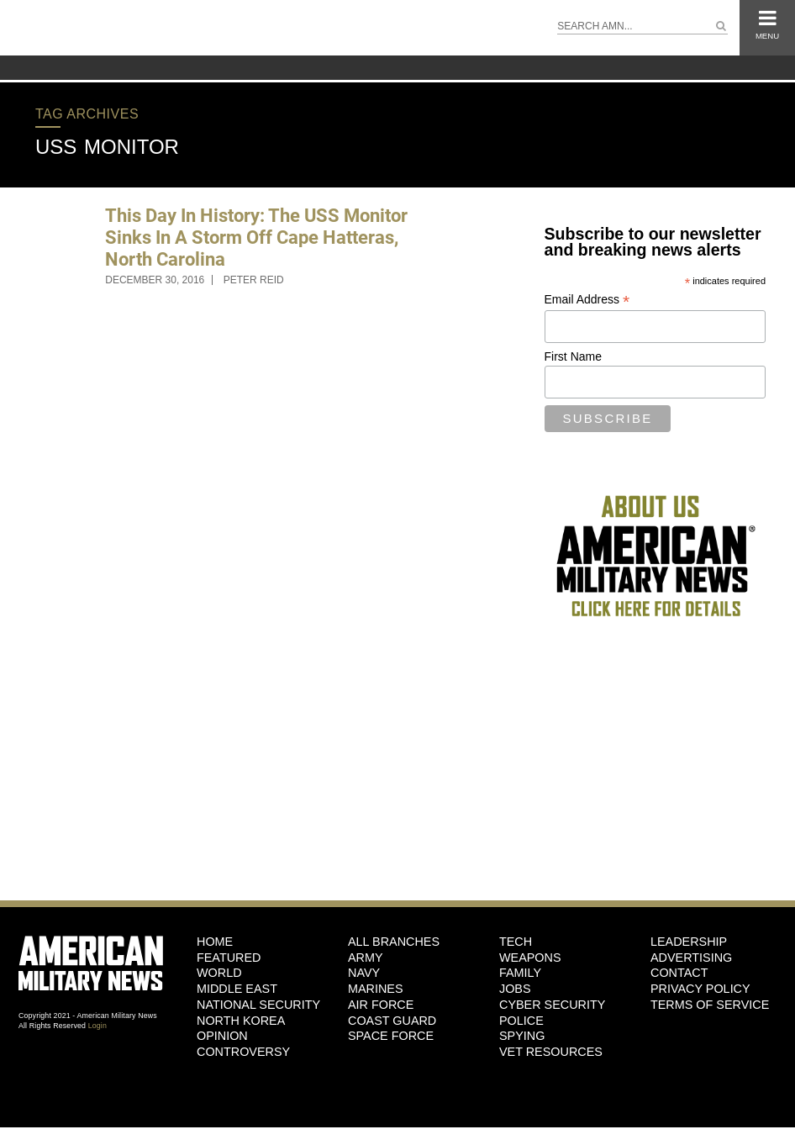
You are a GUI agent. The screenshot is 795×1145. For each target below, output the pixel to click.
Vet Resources (551, 1051)
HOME (215, 941)
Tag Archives (87, 114)
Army (365, 957)
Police (521, 1020)
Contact (679, 972)
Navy (364, 972)
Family (520, 972)
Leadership (688, 941)
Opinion (222, 1035)
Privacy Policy (700, 988)
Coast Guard (392, 1020)
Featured (229, 957)
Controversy (243, 1051)
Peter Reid (254, 280)
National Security (258, 1004)
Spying (522, 1035)
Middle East (237, 988)
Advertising (691, 957)
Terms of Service (709, 1004)
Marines (375, 988)
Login (97, 1025)
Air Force (380, 1004)
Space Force (391, 1035)
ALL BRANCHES (394, 941)
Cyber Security (552, 1004)
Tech (515, 941)
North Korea (241, 1020)
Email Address (587, 300)
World (219, 972)
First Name (573, 356)
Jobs (515, 988)
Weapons (530, 957)
